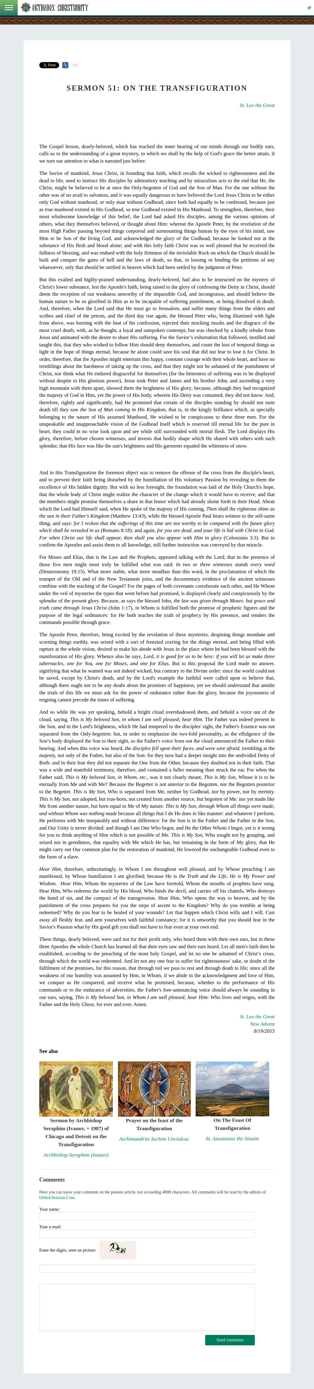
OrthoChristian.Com (57, 1197)
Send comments (230, 1340)
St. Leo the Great (257, 105)
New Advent (262, 1024)
